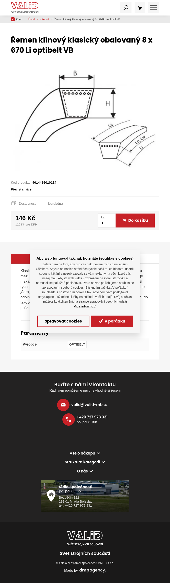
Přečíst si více (21, 189)
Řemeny (45, 19)
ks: (103, 217)
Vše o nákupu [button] (82, 453)
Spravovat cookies (63, 321)
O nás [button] (82, 471)
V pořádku (112, 321)
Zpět (16, 19)
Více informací (85, 306)
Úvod (32, 19)
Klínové (59, 19)
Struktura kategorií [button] (82, 462)
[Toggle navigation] (125, 8)
